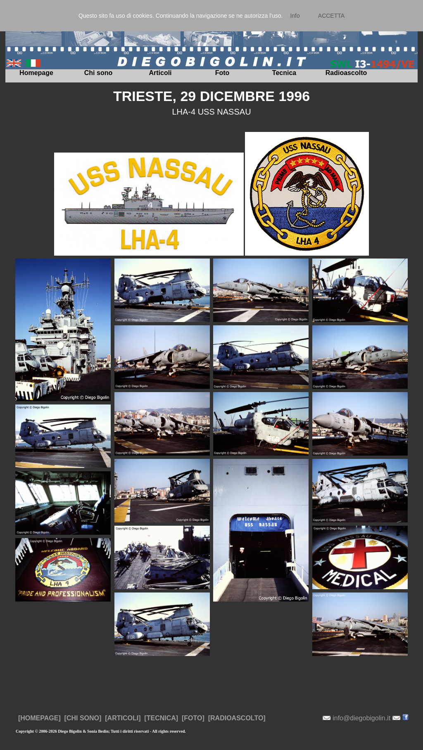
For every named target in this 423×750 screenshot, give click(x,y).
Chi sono (98, 72)
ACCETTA (331, 15)
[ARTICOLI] (122, 718)
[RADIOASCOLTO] (237, 718)
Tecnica (284, 72)
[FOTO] (193, 718)
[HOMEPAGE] (39, 718)
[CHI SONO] (83, 718)
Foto (222, 72)
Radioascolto (346, 72)
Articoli (160, 72)
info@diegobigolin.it (361, 718)
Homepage (36, 72)
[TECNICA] (161, 718)
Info (294, 15)
